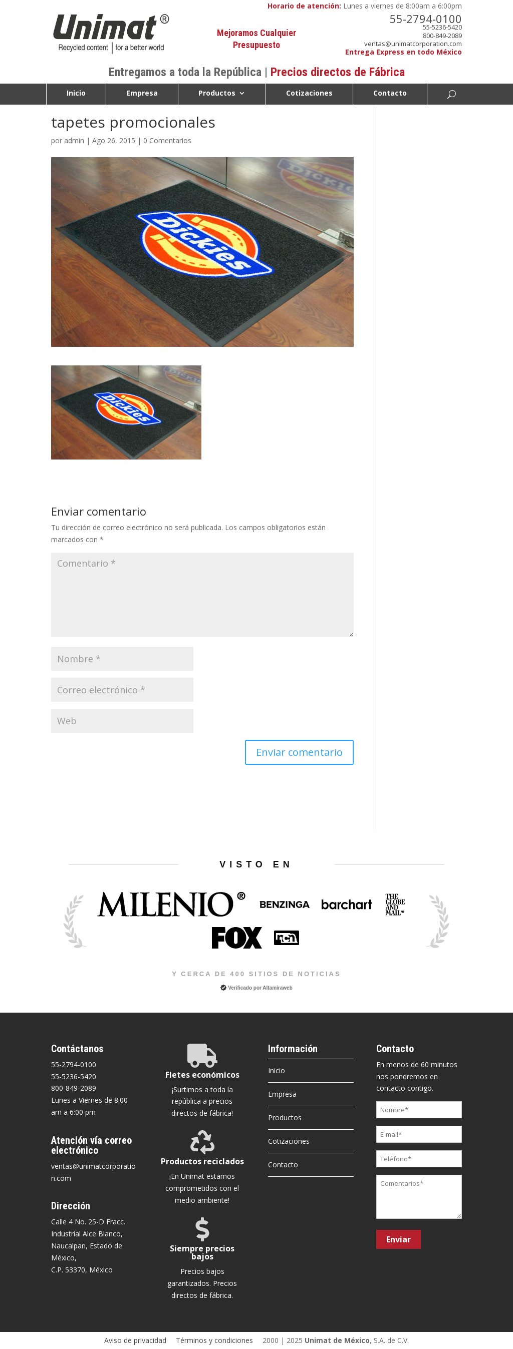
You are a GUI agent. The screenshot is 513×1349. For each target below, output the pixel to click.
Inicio (76, 94)
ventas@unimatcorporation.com (413, 43)
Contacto (390, 94)
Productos (216, 94)
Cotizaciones (309, 94)
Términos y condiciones (214, 1340)
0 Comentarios (167, 140)
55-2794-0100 (426, 18)
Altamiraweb (277, 988)
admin (74, 140)
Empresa (142, 94)
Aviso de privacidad (135, 1340)
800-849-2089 (442, 35)
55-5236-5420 (442, 27)
